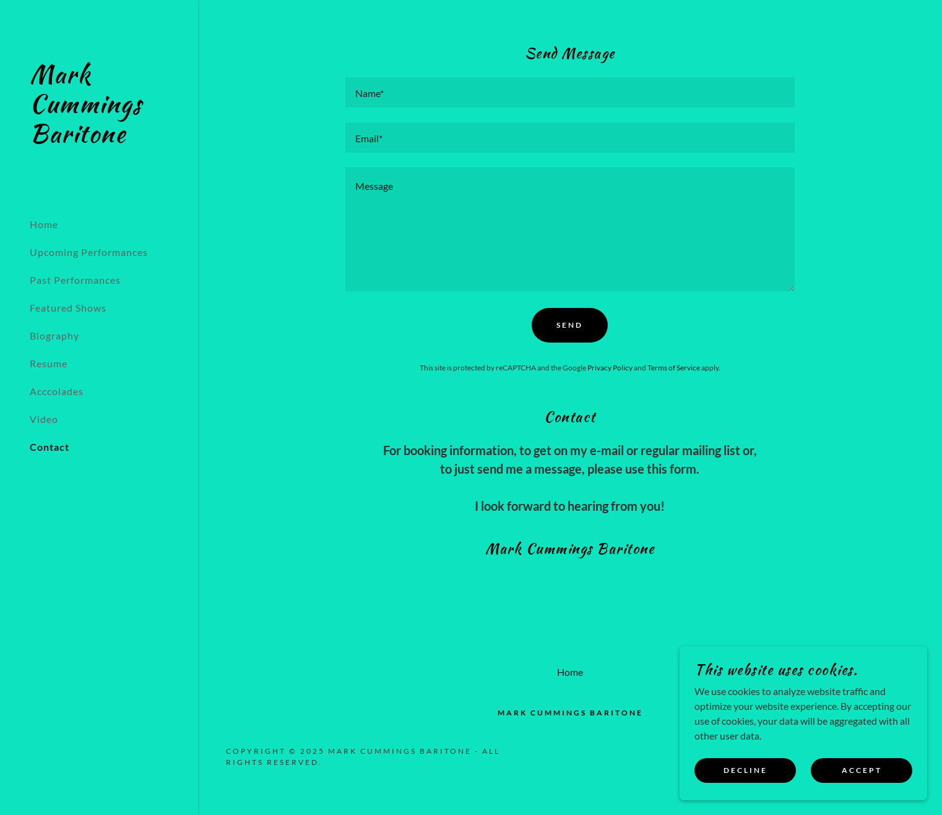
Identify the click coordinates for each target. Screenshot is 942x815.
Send (569, 325)
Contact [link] (49, 447)
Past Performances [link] (75, 280)
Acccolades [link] (57, 391)
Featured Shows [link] (68, 308)
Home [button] (570, 672)
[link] (99, 138)
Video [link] (44, 419)
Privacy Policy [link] (610, 367)
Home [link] (44, 224)
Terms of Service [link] (673, 367)
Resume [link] (48, 363)
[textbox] (569, 92)
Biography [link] (54, 335)
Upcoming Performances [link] (89, 252)
